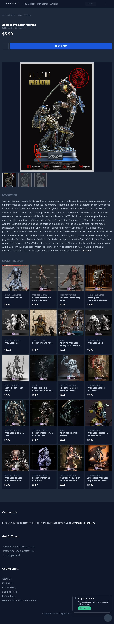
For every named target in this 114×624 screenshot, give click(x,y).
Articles (54, 3)
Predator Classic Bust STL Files (69, 389)
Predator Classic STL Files (96, 389)
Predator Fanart (13, 298)
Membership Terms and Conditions (20, 600)
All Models (12, 15)
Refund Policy (9, 596)
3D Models (30, 3)
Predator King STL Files (14, 434)
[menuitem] (9, 180)
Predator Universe (12, 295)
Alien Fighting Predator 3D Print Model (41, 389)
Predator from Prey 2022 (70, 299)
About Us (7, 578)
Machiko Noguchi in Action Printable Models (70, 479)
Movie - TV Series (24, 15)
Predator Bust (95, 343)
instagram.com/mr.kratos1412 (18, 550)
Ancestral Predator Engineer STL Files (97, 479)
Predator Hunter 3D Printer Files (42, 434)
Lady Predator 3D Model (13, 389)
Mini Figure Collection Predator (98, 299)
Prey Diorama (11, 343)
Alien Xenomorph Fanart (69, 434)
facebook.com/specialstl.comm (19, 546)
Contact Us (7, 583)
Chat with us (84, 608)
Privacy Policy (9, 587)
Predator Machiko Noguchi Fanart (41, 299)
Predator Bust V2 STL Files (41, 479)
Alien (62, 340)
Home (4, 15)
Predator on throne (42, 343)
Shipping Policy (10, 591)
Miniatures (42, 3)
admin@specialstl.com (83, 522)
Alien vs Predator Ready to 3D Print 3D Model (71, 344)
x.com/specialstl (11, 555)
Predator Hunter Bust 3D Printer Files (13, 479)
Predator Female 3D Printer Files (97, 434)
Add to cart (61, 46)
